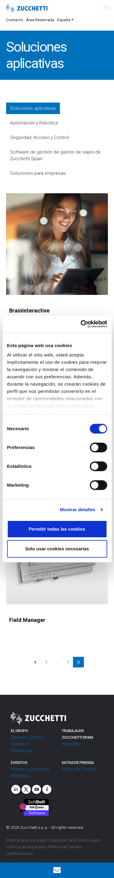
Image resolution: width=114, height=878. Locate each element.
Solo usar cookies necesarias (57, 548)
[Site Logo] (26, 8)
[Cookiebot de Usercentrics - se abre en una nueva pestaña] (81, 324)
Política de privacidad (26, 840)
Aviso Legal (89, 840)
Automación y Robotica (34, 123)
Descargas (22, 750)
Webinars (20, 775)
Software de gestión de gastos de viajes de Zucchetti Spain (55, 155)
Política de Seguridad (26, 846)
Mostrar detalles (77, 509)
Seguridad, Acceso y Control (39, 137)
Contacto (14, 19)
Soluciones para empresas (38, 173)
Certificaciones (19, 853)
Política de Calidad (65, 846)
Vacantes (71, 744)
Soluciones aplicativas (33, 108)
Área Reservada (40, 19)
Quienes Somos (27, 737)
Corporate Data (62, 840)
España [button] (63, 19)
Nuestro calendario (30, 769)
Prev (35, 662)
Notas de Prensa (79, 769)
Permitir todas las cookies (57, 529)
